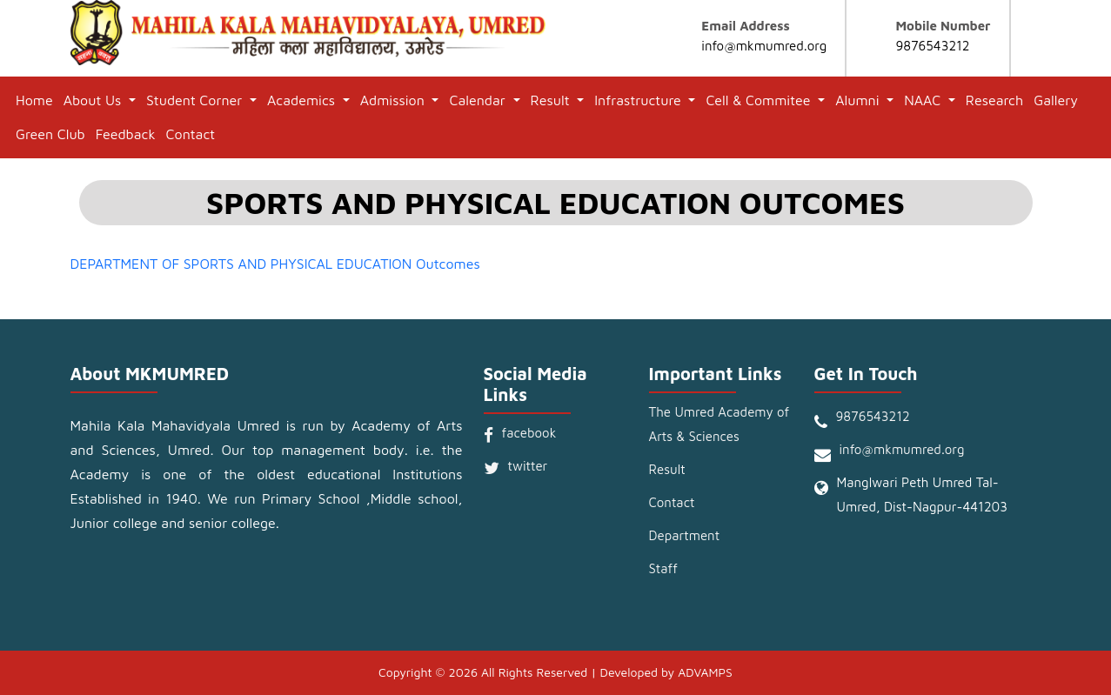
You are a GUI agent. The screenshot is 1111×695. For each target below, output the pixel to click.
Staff (663, 568)
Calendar (479, 100)
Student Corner (196, 100)
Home (34, 100)
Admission (394, 100)
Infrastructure (639, 100)
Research (994, 100)
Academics (303, 100)
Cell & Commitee (760, 100)
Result (552, 100)
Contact (191, 134)
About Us (94, 100)
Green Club (50, 134)
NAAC (924, 100)
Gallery (1056, 100)
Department (684, 535)
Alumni (859, 100)
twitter (528, 465)
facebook (529, 432)
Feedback (126, 134)
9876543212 (932, 45)
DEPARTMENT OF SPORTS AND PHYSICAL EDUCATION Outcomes (275, 263)
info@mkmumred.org (764, 45)
